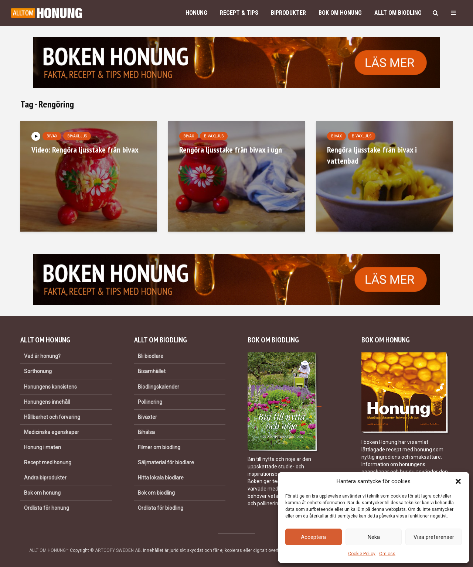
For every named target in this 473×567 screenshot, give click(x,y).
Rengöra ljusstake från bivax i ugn (230, 149)
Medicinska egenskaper (51, 432)
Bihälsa (146, 432)
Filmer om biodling (159, 447)
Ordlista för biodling (160, 508)
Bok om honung (340, 12)
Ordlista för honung (46, 508)
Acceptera (313, 537)
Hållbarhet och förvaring (52, 417)
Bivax (52, 136)
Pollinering (150, 402)
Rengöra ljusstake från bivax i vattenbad (372, 155)
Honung (196, 12)
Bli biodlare (150, 356)
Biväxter (147, 417)
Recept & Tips (239, 12)
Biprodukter (288, 12)
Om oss (387, 553)
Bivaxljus (77, 136)
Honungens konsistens (50, 387)
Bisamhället (152, 371)
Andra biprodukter (45, 478)
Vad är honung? (42, 356)
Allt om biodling (398, 12)
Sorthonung (38, 371)
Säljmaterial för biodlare (166, 462)
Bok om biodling (156, 493)
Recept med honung (47, 462)
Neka (374, 537)
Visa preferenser (434, 537)
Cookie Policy (361, 553)
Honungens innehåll (47, 402)
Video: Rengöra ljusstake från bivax (85, 149)
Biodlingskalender (158, 387)
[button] (458, 481)
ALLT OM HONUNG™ (49, 550)
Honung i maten (42, 447)
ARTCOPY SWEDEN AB (118, 550)
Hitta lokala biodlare (161, 478)
